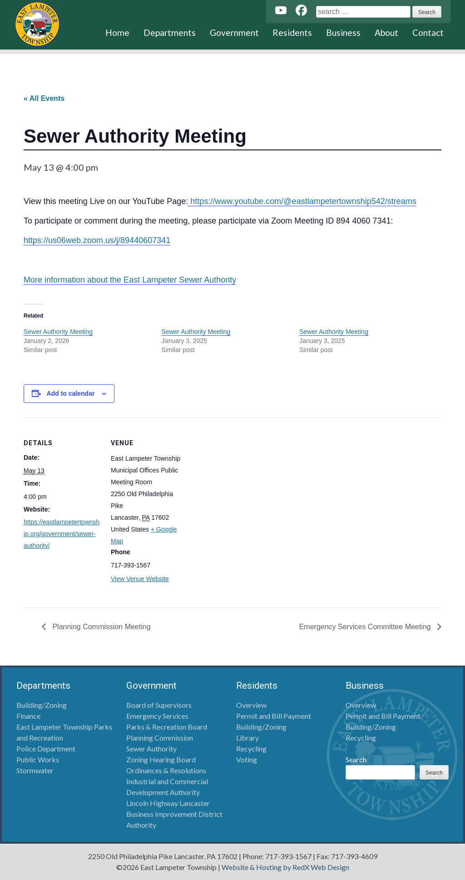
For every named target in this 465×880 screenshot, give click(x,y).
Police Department (45, 748)
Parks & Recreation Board (166, 726)
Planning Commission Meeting (100, 627)
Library (247, 737)
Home (117, 32)
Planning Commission (159, 737)
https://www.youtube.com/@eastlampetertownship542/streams (302, 201)
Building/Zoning (41, 705)
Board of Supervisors (159, 705)
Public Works (37, 759)
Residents (292, 32)
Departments (169, 32)
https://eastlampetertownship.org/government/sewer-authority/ (61, 533)
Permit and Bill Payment (273, 715)
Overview (251, 705)
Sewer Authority (151, 748)
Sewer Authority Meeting (58, 331)
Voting (246, 759)
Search (356, 759)
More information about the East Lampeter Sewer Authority (130, 279)
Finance (28, 715)
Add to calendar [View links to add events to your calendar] (71, 393)
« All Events (44, 98)
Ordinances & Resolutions (166, 770)
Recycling (251, 748)
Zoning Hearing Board (161, 759)
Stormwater (35, 770)
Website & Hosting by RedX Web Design (285, 867)
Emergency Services (157, 715)
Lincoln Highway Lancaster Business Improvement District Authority (174, 814)
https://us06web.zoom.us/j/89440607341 (97, 240)
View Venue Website (140, 578)
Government (234, 32)
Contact (428, 32)
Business (343, 32)
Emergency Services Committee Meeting (366, 627)
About (386, 32)
